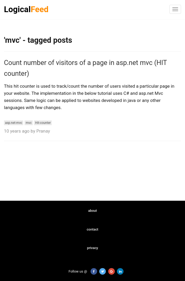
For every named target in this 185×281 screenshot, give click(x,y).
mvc (29, 123)
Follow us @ (75, 271)
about (92, 211)
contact (92, 229)
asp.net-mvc (13, 123)
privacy (92, 248)
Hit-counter (43, 123)
